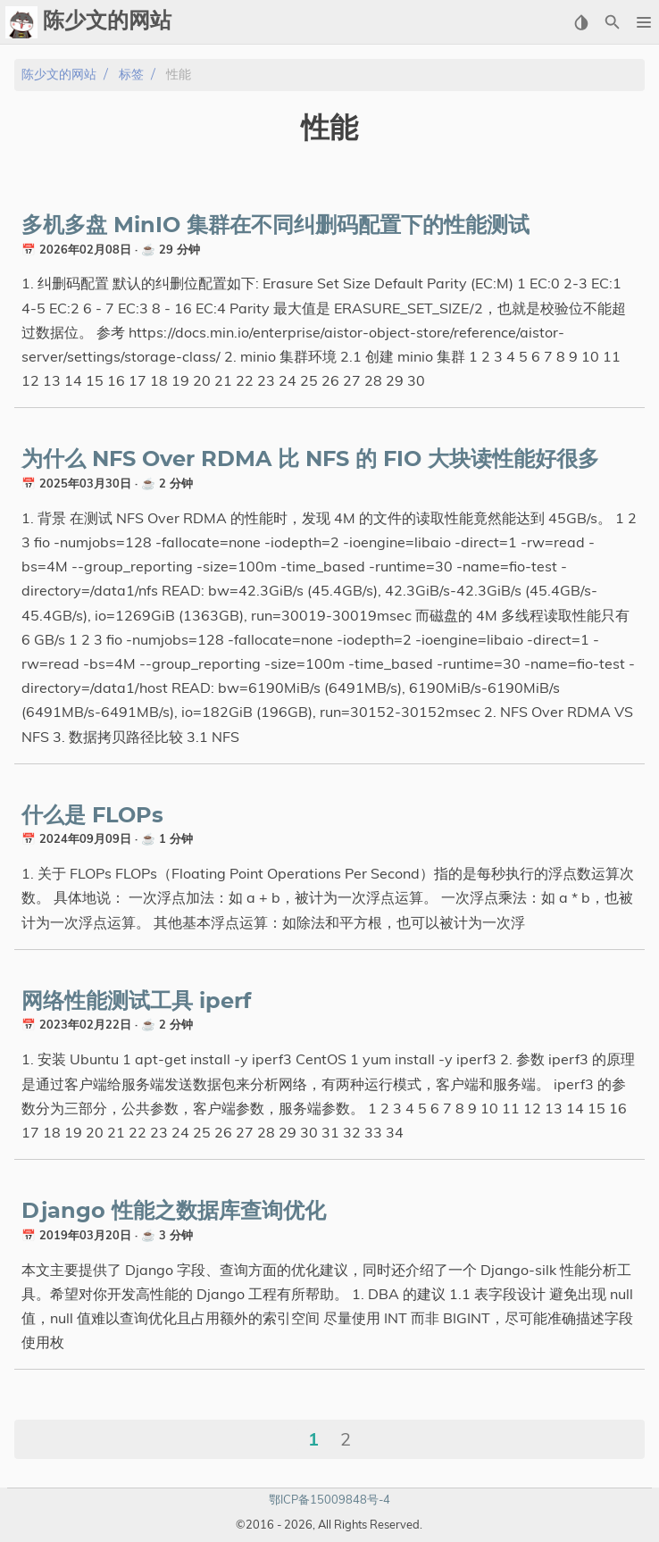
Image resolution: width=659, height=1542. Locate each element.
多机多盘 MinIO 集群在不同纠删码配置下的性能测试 (275, 226)
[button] (643, 22)
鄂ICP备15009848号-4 (329, 1499)
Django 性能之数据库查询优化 (173, 1211)
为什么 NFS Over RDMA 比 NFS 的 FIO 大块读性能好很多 (310, 460)
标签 (131, 74)
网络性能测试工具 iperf (136, 1002)
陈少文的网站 (58, 74)
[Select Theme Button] (580, 22)
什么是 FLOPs (92, 816)
